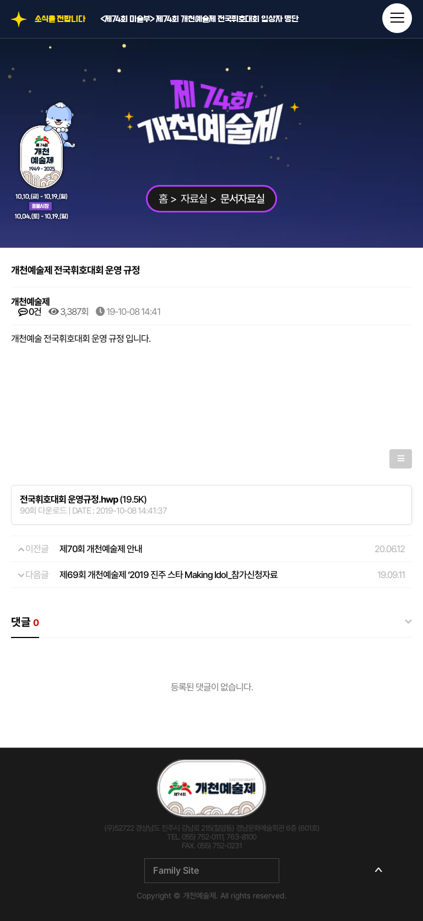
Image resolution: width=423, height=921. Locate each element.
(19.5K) (83, 499)
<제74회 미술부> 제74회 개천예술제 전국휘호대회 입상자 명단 (199, 19)
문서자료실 (242, 198)
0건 (29, 312)
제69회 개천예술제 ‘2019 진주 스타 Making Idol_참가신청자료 (168, 574)
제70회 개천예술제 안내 (100, 548)
